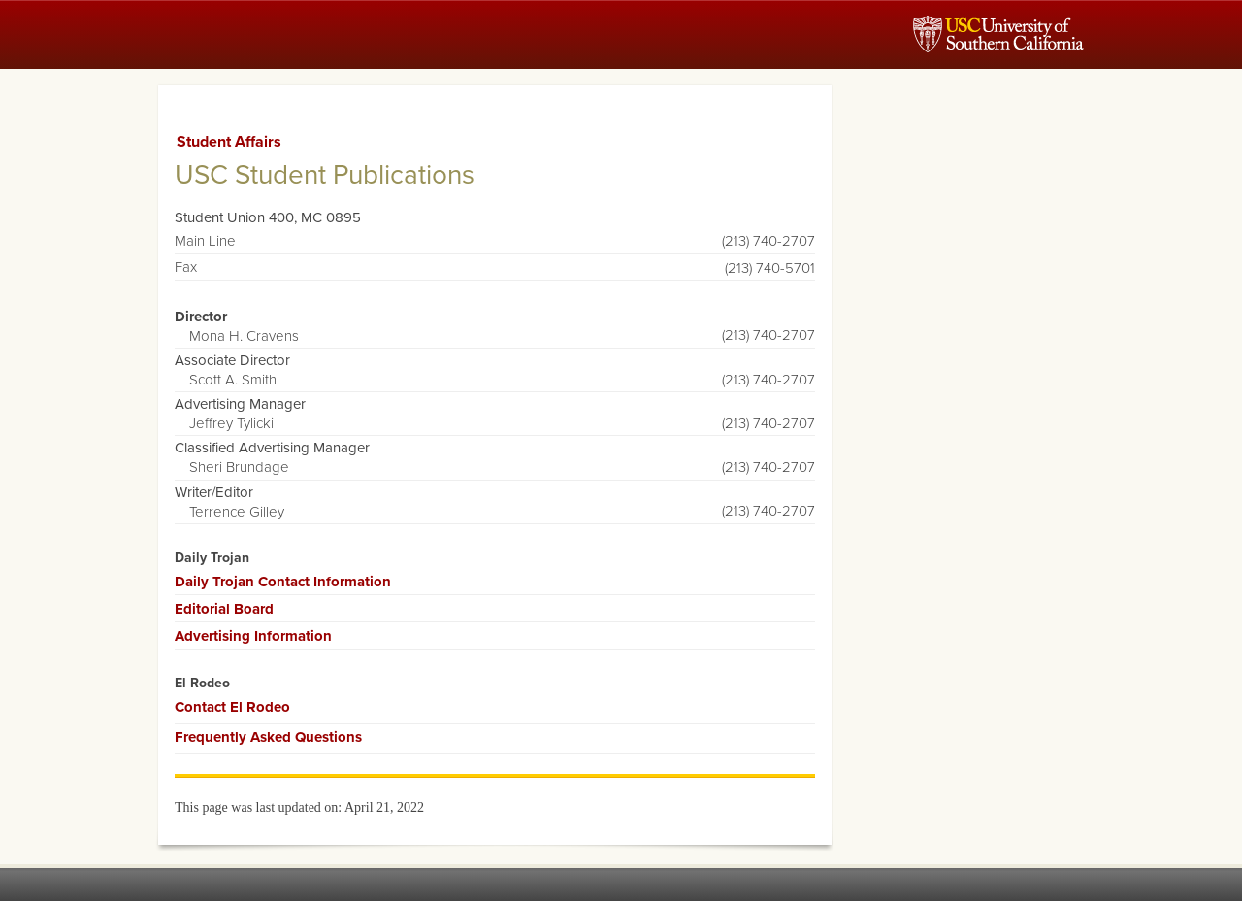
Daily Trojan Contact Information (283, 581)
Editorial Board (224, 608)
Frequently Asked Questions (268, 737)
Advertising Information (253, 636)
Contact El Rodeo (232, 707)
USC (998, 34)
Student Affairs (229, 141)
